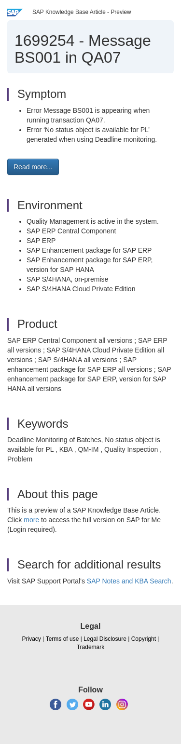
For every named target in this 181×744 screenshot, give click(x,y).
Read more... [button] (33, 167)
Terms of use (62, 639)
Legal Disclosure (105, 639)
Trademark (91, 647)
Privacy (31, 639)
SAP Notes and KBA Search (129, 581)
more (31, 520)
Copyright (143, 639)
